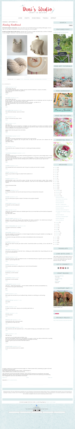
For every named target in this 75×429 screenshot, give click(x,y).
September (58, 195)
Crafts (27, 18)
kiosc (6, 116)
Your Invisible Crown (9, 110)
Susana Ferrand (8, 203)
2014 (56, 187)
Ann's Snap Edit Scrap (59, 275)
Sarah (6, 123)
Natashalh (7, 196)
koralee (6, 306)
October (57, 194)
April (57, 229)
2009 (56, 242)
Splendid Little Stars (9, 300)
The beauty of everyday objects (62, 216)
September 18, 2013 (17, 346)
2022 (56, 172)
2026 (56, 167)
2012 (56, 237)
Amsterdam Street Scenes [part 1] (62, 209)
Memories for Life (8, 319)
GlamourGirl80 (8, 232)
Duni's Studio (57, 281)
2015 (56, 185)
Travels (45, 18)
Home (20, 18)
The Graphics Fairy (58, 278)
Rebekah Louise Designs (50, 402)
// (57, 313)
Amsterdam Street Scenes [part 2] (62, 206)
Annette (7, 293)
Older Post (50, 377)
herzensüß (7, 178)
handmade (26, 79)
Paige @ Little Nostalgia (10, 327)
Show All (71, 284)
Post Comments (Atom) (12, 380)
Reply (6, 94)
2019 (56, 178)
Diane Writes (7, 249)
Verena (6, 209)
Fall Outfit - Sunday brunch (61, 204)
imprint (53, 18)
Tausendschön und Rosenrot (11, 153)
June (57, 225)
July (56, 224)
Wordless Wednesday (60, 200)
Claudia (6, 87)
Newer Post (4, 377)
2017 (56, 181)
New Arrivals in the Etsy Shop (61, 199)
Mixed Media (36, 18)
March (57, 231)
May (57, 227)
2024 (56, 170)
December (58, 190)
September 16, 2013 (13, 87)
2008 (56, 244)
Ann (6, 146)
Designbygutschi (8, 284)
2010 (56, 240)
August (57, 222)
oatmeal (44, 79)
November (58, 192)
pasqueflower (8, 242)
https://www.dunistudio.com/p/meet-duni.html (62, 320)
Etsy (22, 79)
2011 (56, 238)
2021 (56, 174)
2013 (56, 188)
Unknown (7, 172)
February (57, 233)
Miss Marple (7, 97)
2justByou (7, 264)
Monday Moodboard (60, 197)
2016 (56, 183)
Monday (32, 79)
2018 (56, 179)
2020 (56, 176)
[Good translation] (35, 410)
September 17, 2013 (18, 300)
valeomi (6, 333)
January (57, 234)
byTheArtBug (8, 271)
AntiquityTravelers (9, 346)
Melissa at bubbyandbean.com (11, 225)
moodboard (38, 79)
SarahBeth (7, 165)
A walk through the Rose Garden (60, 32)
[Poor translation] (39, 410)
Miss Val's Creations (9, 218)
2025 (56, 169)
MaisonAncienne (8, 136)
